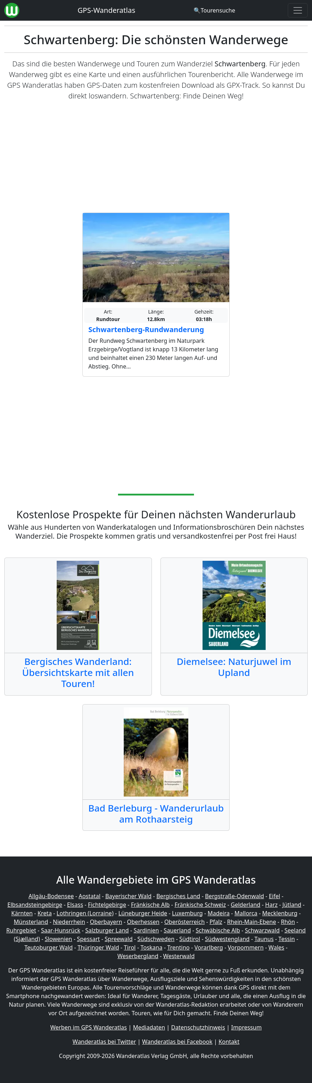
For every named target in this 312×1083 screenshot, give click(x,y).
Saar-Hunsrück (61, 930)
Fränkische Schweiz (200, 905)
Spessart (88, 939)
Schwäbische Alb (218, 930)
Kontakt (229, 1042)
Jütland (291, 905)
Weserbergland (137, 956)
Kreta (44, 913)
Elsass (75, 905)
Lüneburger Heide (142, 913)
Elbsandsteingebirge (34, 905)
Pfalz (216, 922)
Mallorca (245, 913)
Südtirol (189, 939)
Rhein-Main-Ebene (251, 922)
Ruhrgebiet (21, 930)
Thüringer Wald (98, 947)
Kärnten (22, 913)
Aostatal (89, 896)
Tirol (129, 947)
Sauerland (177, 930)
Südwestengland (227, 939)
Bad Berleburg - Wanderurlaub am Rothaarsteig (156, 813)
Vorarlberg (208, 947)
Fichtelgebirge (107, 905)
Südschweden (155, 939)
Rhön (288, 922)
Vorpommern (246, 947)
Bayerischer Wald (128, 896)
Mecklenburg (279, 913)
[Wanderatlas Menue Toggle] (298, 10)
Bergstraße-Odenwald (234, 896)
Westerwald (179, 956)
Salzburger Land (107, 930)
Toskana (151, 947)
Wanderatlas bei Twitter (104, 1042)
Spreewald (119, 939)
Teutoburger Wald (48, 947)
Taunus (263, 939)
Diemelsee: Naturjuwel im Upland (234, 667)
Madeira (219, 913)
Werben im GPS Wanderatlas (88, 1027)
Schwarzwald (262, 930)
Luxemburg (187, 913)
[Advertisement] (156, 157)
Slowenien (58, 939)
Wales (276, 947)
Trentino (178, 947)
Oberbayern (106, 922)
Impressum (246, 1027)
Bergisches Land (178, 896)
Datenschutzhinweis (198, 1027)
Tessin (286, 939)
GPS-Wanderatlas (106, 10)
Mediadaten (149, 1027)
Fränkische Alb (150, 905)
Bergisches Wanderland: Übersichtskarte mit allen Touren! (78, 672)
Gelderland (245, 905)
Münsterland (31, 922)
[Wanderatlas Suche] (214, 10)
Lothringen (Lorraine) (85, 913)
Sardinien (146, 930)
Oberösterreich (184, 922)
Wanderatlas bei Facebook (177, 1042)
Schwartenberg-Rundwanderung (146, 329)
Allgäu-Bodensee (51, 896)
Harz (271, 905)
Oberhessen (143, 922)
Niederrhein (69, 922)
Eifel (274, 896)
